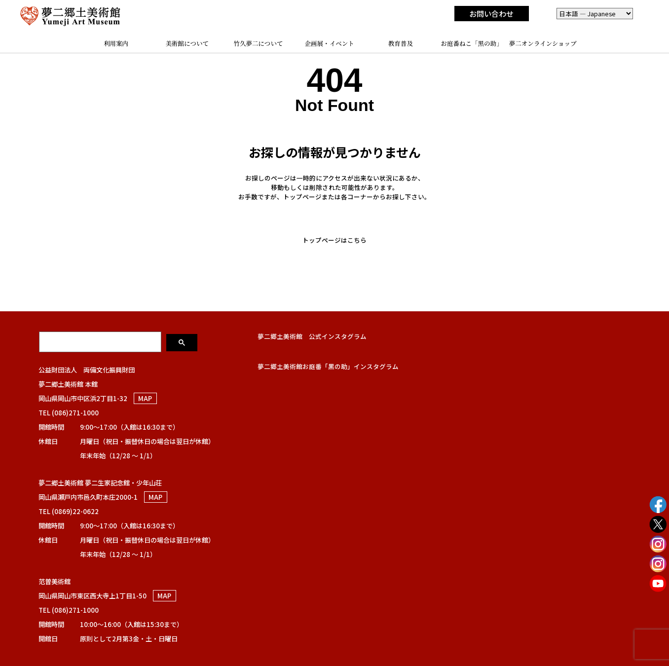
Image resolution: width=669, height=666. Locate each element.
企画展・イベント (329, 43)
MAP (145, 398)
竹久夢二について (258, 43)
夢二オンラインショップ (543, 43)
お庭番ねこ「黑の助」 (471, 43)
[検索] (101, 341)
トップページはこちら (334, 240)
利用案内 (116, 43)
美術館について (187, 43)
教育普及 (400, 43)
